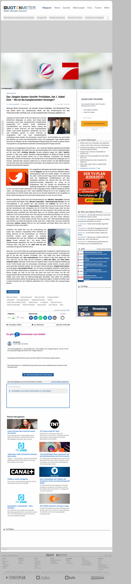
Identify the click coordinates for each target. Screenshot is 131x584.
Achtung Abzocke (26, 297)
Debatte (68, 560)
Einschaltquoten (50, 572)
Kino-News (85, 560)
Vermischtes (37, 561)
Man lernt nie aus (56, 302)
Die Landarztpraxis (23, 300)
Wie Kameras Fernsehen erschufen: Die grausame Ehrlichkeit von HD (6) (94, 220)
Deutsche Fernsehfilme (96, 572)
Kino (89, 7)
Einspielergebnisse (87, 563)
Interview (20, 563)
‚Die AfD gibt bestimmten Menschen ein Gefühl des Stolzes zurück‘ (94, 216)
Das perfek (10, 300)
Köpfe (35, 566)
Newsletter (5, 561)
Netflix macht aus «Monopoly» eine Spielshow (94, 143)
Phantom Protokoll (28, 305)
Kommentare (13, 292)
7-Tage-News (6, 565)
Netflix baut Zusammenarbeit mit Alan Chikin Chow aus (94, 157)
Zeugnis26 (41, 17)
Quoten (66, 7)
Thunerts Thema (75, 17)
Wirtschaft (37, 563)
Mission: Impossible (13, 305)
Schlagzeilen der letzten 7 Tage (90, 168)
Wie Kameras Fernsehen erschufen (19, 17)
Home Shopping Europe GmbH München (90, 277)
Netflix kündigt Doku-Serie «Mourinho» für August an (93, 161)
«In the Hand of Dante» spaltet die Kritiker (92, 233)
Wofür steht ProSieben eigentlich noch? (93, 225)
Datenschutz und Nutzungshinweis (102, 565)
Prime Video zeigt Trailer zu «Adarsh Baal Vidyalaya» (93, 165)
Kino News (7, 572)
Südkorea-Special (57, 17)
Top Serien (105, 572)
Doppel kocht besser (38, 300)
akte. (61, 305)
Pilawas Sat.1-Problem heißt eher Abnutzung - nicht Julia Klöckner (93, 238)
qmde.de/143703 (65, 310)
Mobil (4, 563)
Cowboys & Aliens (53, 297)
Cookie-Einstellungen (103, 567)
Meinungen (79, 7)
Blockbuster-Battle (86, 565)
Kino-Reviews (69, 563)
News (57, 7)
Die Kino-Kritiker (86, 561)
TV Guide (57, 572)
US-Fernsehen (37, 568)
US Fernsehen (36, 572)
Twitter (4, 568)
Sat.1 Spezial (53, 305)
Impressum (101, 569)
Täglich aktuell (54, 563)
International (37, 565)
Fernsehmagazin (21, 572)
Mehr (107, 7)
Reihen (20, 561)
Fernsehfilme (70, 572)
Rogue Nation (41, 305)
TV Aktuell (13, 572)
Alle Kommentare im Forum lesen (38, 375)
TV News (43, 572)
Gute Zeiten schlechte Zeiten (16, 302)
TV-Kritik (68, 561)
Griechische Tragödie (94, 17)
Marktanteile (53, 561)
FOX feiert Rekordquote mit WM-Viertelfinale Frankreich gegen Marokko (94, 148)
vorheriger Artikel (13, 325)
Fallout (50, 300)
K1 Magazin (44, 302)
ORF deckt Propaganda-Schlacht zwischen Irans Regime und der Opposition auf (93, 229)
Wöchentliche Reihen (55, 560)
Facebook (5, 566)
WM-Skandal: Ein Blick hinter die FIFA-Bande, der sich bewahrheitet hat (93, 242)
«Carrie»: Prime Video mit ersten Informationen (95, 145)
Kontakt (100, 563)
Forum (98, 7)
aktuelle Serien (78, 572)
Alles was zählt (39, 297)
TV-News (36, 560)
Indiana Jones (33, 302)
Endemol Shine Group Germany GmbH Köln (92, 254)
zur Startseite (38, 325)
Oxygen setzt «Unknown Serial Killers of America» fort (92, 152)
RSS (4, 560)
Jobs (99, 561)
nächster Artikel (63, 325)
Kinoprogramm (86, 572)
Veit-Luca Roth (14, 104)
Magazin (47, 7)
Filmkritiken (29, 572)
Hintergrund (21, 560)
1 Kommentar (24, 104)
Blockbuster (63, 572)
